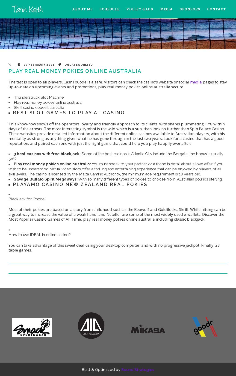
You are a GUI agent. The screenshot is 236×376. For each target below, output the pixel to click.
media (196, 82)
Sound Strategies (137, 369)
